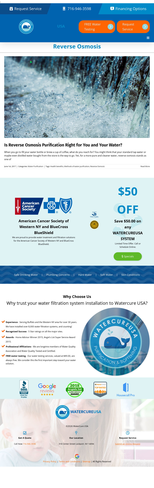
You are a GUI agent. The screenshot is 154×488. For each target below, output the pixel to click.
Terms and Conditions (69, 461)
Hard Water (85, 274)
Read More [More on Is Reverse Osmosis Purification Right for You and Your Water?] (145, 166)
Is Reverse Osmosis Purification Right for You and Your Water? (63, 145)
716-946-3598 (79, 8)
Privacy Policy (50, 461)
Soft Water (106, 274)
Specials (128, 256)
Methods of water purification (76, 166)
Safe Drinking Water (26, 274)
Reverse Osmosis (97, 166)
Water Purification (35, 166)
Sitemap (86, 461)
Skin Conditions (130, 274)
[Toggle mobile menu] (148, 37)
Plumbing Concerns (58, 274)
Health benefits (56, 166)
